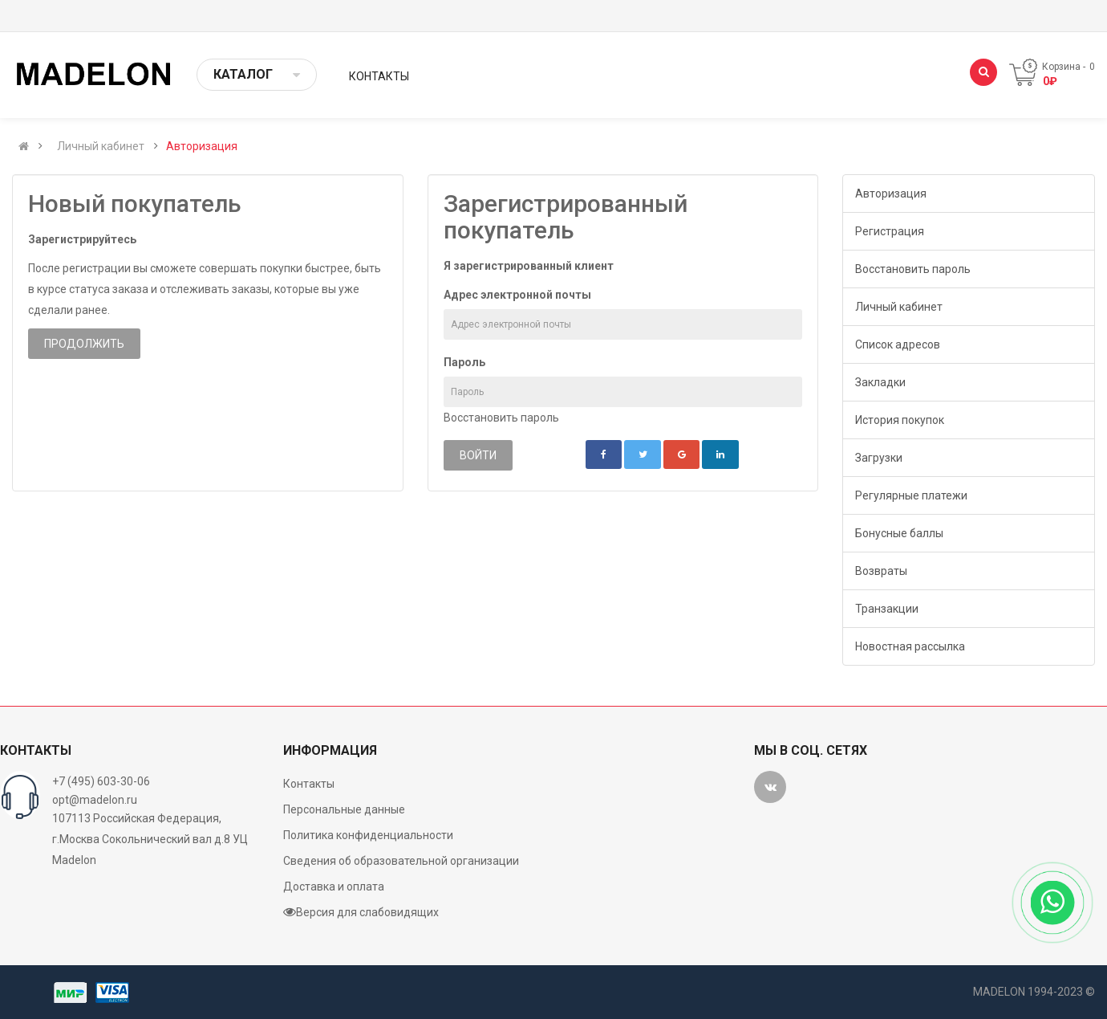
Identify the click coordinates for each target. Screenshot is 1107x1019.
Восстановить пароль (501, 417)
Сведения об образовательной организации (401, 860)
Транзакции (886, 608)
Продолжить (84, 343)
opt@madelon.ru (94, 799)
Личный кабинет (100, 146)
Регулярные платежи (911, 495)
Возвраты (881, 571)
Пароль (464, 362)
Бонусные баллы (899, 533)
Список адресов (897, 344)
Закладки (880, 382)
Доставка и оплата (333, 886)
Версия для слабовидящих (361, 912)
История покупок (899, 420)
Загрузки (878, 457)
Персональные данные (344, 809)
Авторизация (201, 146)
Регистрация (889, 231)
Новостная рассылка (910, 646)
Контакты (309, 783)
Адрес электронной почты (517, 294)
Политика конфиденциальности (368, 835)
